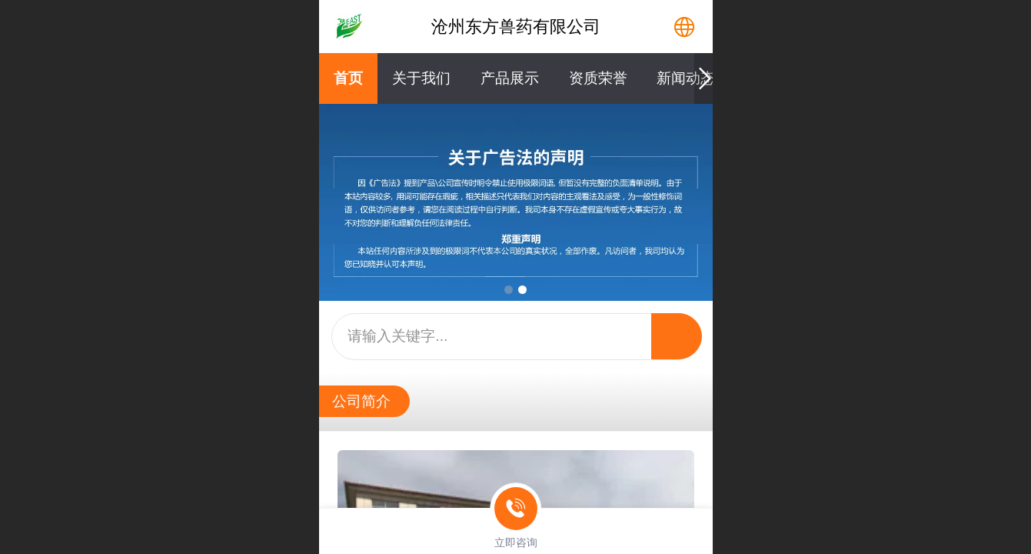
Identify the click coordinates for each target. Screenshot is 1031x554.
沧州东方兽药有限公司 (515, 26)
